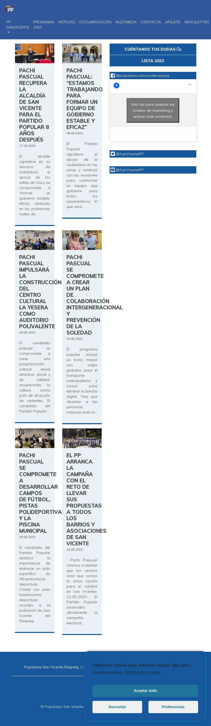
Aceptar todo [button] (145, 691)
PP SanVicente (17, 25)
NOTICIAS (66, 22)
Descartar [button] (117, 707)
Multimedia (126, 22)
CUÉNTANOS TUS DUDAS (153, 49)
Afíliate (172, 22)
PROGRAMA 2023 (43, 25)
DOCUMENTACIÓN (95, 22)
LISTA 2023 (153, 60)
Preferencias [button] (173, 707)
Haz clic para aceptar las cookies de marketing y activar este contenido (153, 110)
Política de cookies (142, 672)
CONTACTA (151, 22)
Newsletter (196, 22)
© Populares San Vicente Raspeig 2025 (74, 706)
